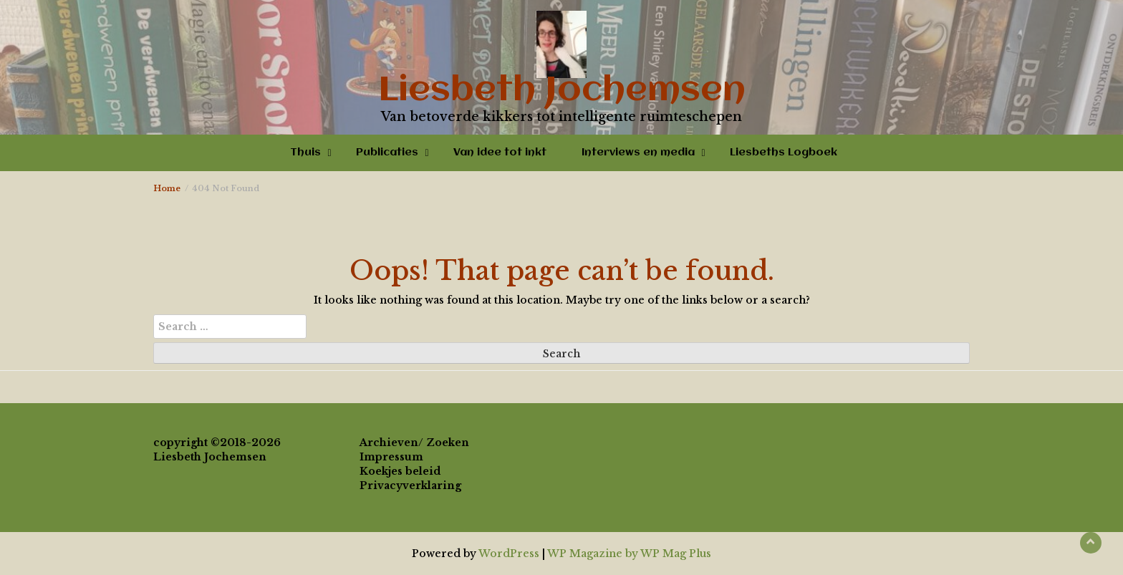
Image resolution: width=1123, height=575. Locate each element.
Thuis (305, 152)
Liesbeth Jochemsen (562, 90)
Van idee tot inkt (499, 152)
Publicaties (387, 152)
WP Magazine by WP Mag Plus (629, 553)
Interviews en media (638, 152)
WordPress (508, 553)
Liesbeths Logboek (783, 152)
